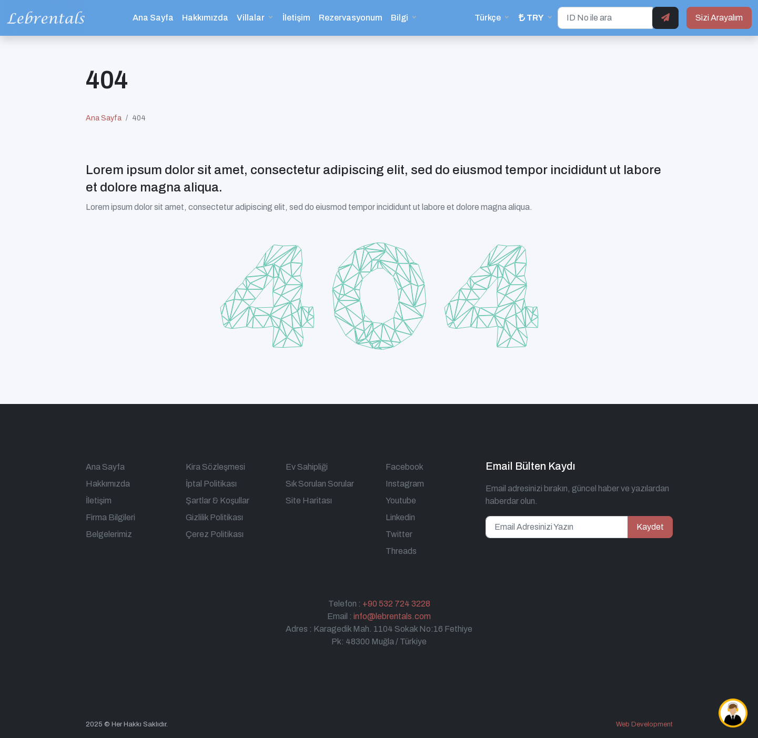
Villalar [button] (251, 17)
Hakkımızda (205, 17)
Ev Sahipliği (307, 466)
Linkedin (400, 517)
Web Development (644, 724)
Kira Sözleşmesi (215, 466)
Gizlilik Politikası (214, 517)
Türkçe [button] (487, 17)
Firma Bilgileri (110, 517)
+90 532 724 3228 (396, 603)
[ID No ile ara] (605, 18)
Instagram (405, 483)
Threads (401, 551)
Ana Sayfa (153, 17)
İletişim (296, 17)
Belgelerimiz (109, 534)
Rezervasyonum (350, 17)
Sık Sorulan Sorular (320, 483)
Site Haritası (309, 500)
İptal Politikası (211, 483)
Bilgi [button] (399, 17)
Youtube (401, 500)
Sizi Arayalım (719, 17)
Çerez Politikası (215, 534)
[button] (536, 17)
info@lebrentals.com (392, 616)
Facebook (404, 466)
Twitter (399, 534)
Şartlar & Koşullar (217, 500)
